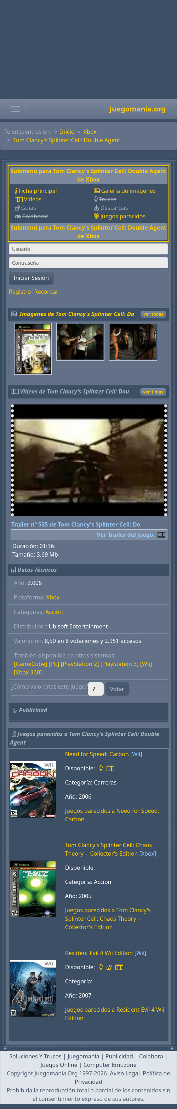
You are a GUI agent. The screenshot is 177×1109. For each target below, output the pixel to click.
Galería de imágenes (128, 191)
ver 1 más (153, 392)
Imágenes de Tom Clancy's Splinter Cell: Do (77, 314)
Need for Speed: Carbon (97, 754)
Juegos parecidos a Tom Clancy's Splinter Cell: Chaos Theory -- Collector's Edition (108, 918)
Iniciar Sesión (31, 278)
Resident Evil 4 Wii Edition (99, 953)
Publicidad (119, 1056)
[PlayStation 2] (80, 664)
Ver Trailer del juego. (126, 535)
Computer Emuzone (110, 1065)
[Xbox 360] (28, 672)
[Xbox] (147, 853)
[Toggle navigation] (15, 109)
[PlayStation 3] (120, 664)
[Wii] (146, 664)
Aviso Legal (124, 1073)
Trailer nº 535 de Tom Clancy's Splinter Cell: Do (76, 524)
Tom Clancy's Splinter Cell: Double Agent (66, 140)
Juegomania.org (137, 109)
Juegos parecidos (122, 216)
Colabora (151, 1056)
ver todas (153, 314)
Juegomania (83, 1056)
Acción (54, 612)
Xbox (90, 132)
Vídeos (32, 199)
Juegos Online (58, 1065)
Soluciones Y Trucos (35, 1056)
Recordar (46, 291)
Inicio (67, 132)
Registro (20, 291)
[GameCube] (30, 664)
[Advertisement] (88, 49)
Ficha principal (37, 191)
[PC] (53, 664)
